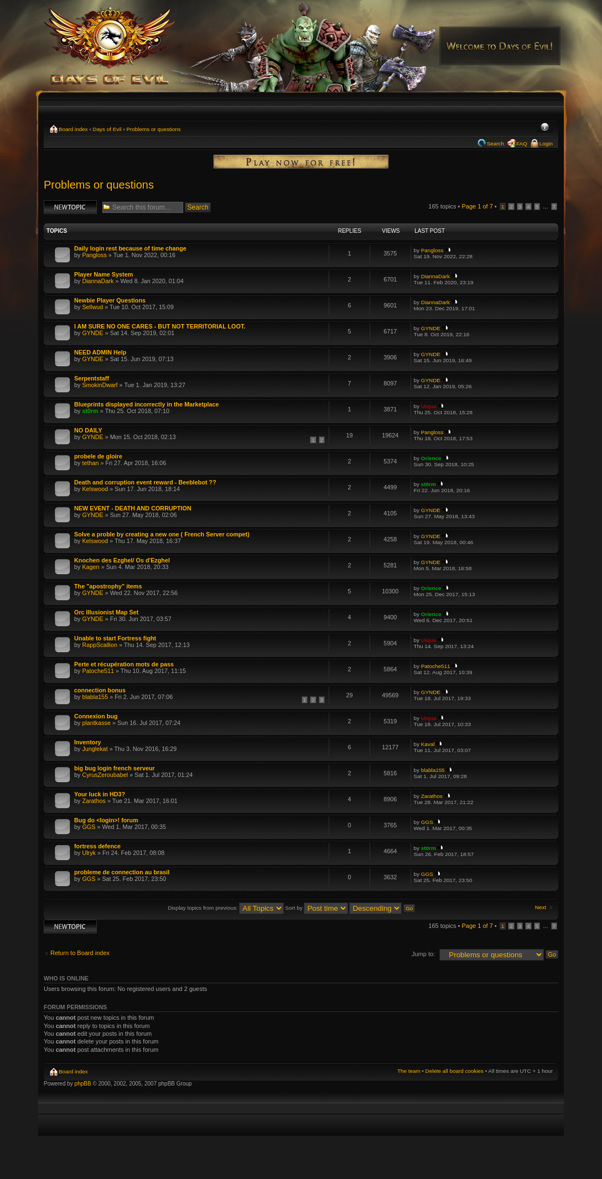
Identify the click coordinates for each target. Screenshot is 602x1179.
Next (540, 907)
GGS (88, 826)
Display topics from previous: (226, 908)
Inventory (87, 742)
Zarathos (94, 800)
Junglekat (94, 748)
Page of (476, 206)
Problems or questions (153, 129)
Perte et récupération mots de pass (124, 664)
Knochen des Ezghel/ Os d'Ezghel (122, 560)
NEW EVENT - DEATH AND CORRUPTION (132, 508)
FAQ (521, 143)
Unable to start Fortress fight (115, 638)
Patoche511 (98, 670)
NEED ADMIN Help (100, 352)
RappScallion (99, 644)
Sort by (316, 908)
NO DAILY (88, 430)
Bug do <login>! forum (106, 820)
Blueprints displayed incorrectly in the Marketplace (146, 404)
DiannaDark (97, 281)
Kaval (428, 744)
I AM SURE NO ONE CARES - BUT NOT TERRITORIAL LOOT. (159, 326)
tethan (90, 463)
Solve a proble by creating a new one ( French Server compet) (162, 534)
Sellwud (92, 307)
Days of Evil (107, 129)
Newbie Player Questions (110, 300)
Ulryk (89, 852)
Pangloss (94, 255)
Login (546, 143)
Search (495, 143)
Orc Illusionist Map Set (106, 612)
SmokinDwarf (99, 385)
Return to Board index (80, 953)
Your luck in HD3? (99, 794)
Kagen (90, 567)
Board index (73, 129)
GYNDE (92, 333)
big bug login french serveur (114, 768)
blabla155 (95, 696)
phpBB (83, 1084)
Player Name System (103, 274)
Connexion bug (96, 716)
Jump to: (423, 954)
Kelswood (95, 489)
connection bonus (100, 690)
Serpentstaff (91, 378)
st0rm (90, 411)
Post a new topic (70, 207)
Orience (431, 458)
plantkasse (96, 722)
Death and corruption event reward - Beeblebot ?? (145, 482)
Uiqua (428, 406)
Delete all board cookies (454, 1071)
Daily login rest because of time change (130, 248)
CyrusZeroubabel (105, 774)
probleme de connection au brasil (121, 872)
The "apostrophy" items (108, 586)
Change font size (545, 128)
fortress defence (97, 846)
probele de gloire (98, 456)
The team (409, 1071)
